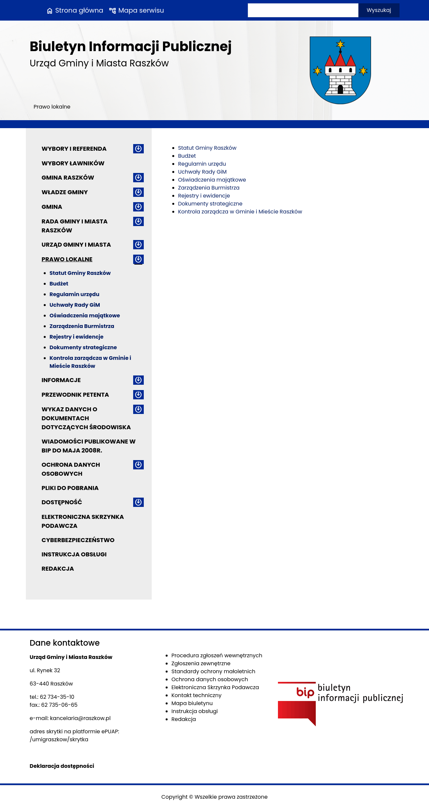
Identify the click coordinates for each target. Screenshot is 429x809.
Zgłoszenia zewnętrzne (201, 663)
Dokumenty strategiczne (83, 347)
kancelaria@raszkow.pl (80, 718)
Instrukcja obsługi (74, 554)
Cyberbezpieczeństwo (78, 540)
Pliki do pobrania (70, 488)
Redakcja (58, 568)
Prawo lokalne (67, 259)
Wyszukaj (379, 10)
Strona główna (74, 10)
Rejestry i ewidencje (77, 337)
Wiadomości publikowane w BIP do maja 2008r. (89, 445)
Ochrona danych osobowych (71, 469)
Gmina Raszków (68, 177)
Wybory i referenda (74, 148)
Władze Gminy (65, 192)
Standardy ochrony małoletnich (213, 671)
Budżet (59, 283)
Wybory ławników (73, 163)
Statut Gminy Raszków (80, 273)
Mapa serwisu (136, 10)
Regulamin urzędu (74, 294)
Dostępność (62, 502)
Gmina (52, 206)
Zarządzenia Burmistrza (82, 326)
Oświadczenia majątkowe (85, 315)
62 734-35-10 (57, 697)
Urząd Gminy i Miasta (76, 244)
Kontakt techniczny (197, 695)
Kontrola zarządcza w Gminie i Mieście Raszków (90, 362)
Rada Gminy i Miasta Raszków (75, 225)
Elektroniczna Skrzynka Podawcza (83, 521)
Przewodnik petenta (75, 394)
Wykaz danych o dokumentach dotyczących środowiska (86, 418)
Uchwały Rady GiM (75, 305)
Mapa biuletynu (192, 703)
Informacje (61, 380)
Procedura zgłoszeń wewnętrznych (217, 655)
